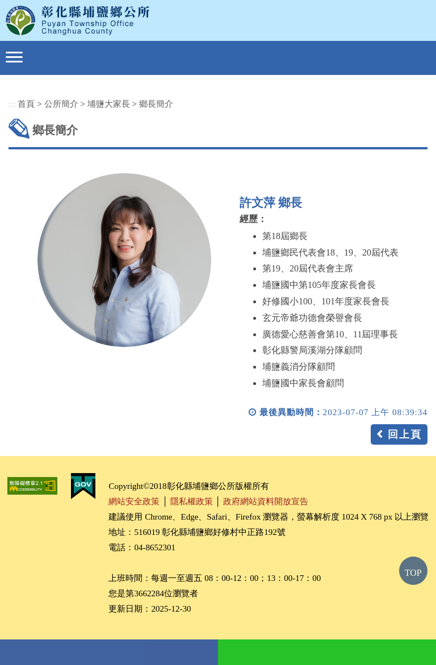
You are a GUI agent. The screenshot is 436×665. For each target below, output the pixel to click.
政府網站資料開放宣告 (265, 501)
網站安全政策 (134, 501)
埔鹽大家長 (108, 103)
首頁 (26, 103)
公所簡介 (61, 103)
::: (12, 103)
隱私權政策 (191, 501)
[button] (14, 57)
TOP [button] (413, 573)
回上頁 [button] (405, 434)
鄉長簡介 (156, 103)
